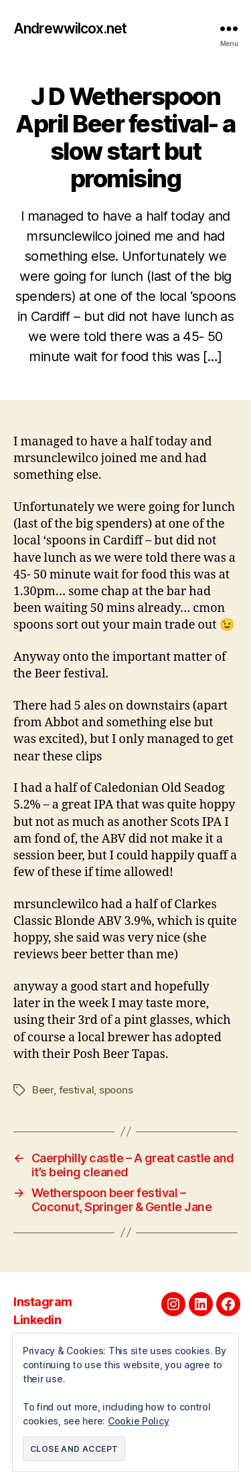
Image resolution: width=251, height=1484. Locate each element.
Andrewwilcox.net (70, 28)
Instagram (42, 1302)
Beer (43, 1089)
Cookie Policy (138, 1420)
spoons (116, 1089)
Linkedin (37, 1320)
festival (76, 1089)
